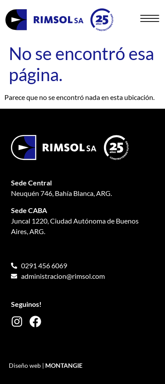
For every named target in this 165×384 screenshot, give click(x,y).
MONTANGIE (63, 365)
